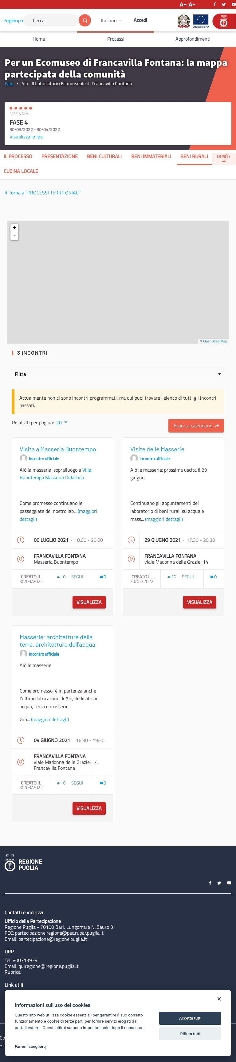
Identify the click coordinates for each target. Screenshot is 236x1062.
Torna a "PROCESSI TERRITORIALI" (43, 192)
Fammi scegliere (30, 1046)
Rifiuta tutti (190, 1034)
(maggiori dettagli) (164, 519)
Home (39, 38)
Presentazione (59, 156)
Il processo (18, 156)
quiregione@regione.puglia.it (48, 966)
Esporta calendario (196, 425)
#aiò (9, 83)
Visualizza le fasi (27, 136)
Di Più (223, 157)
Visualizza (89, 602)
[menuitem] (112, 20)
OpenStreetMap (215, 341)
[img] (6, 192)
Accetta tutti (190, 1018)
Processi (115, 38)
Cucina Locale (21, 171)
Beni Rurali (194, 156)
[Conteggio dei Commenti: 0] (103, 576)
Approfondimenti (192, 38)
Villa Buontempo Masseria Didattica (55, 473)
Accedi (140, 20)
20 (59, 422)
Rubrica (13, 972)
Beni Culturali (104, 156)
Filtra (118, 374)
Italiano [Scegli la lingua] (108, 20)
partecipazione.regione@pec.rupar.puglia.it (59, 932)
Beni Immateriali (151, 156)
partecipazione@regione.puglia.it (52, 939)
